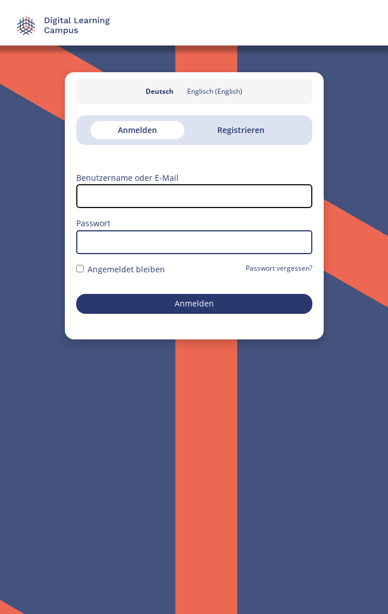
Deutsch (160, 91)
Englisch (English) (214, 91)
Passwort (93, 223)
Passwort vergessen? (279, 268)
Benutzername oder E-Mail (127, 177)
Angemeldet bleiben (120, 269)
